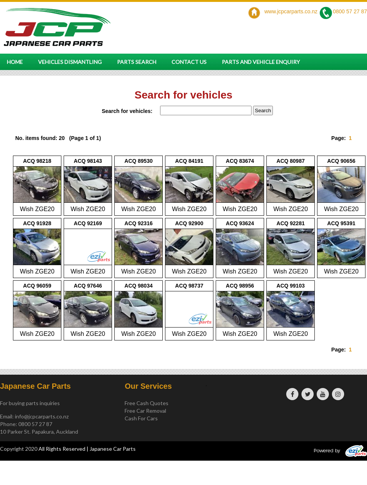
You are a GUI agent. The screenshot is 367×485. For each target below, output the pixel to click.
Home (15, 62)
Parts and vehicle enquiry (261, 62)
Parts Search (136, 62)
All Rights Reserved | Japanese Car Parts (87, 448)
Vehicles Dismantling (70, 62)
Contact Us (189, 62)
